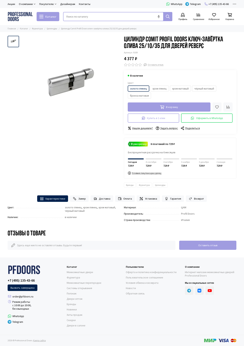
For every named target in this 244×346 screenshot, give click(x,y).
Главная (12, 28)
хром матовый (180, 88)
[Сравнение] (198, 17)
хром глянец (159, 88)
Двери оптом (74, 298)
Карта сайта (39, 340)
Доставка (101, 199)
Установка (148, 199)
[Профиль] (182, 17)
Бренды (130, 185)
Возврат (196, 199)
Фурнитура (37, 28)
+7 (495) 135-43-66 (217, 4)
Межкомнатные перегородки (84, 282)
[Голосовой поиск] (158, 16)
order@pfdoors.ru (22, 296)
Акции (11, 4)
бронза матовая (139, 95)
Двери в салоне (76, 325)
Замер (79, 199)
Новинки (72, 309)
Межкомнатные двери (80, 272)
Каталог (24, 28)
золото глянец (138, 88)
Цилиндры (52, 28)
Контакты (84, 4)
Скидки (71, 320)
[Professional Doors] (20, 16)
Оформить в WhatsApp (207, 118)
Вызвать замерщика (22, 287)
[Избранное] (214, 17)
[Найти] (167, 16)
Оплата (125, 199)
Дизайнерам (67, 4)
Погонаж (71, 293)
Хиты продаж (74, 314)
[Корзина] (229, 17)
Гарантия (173, 199)
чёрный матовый (204, 88)
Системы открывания (79, 288)
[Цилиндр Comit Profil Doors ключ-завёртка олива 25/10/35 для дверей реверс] (70, 85)
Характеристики (52, 199)
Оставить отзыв (208, 245)
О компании (192, 266)
